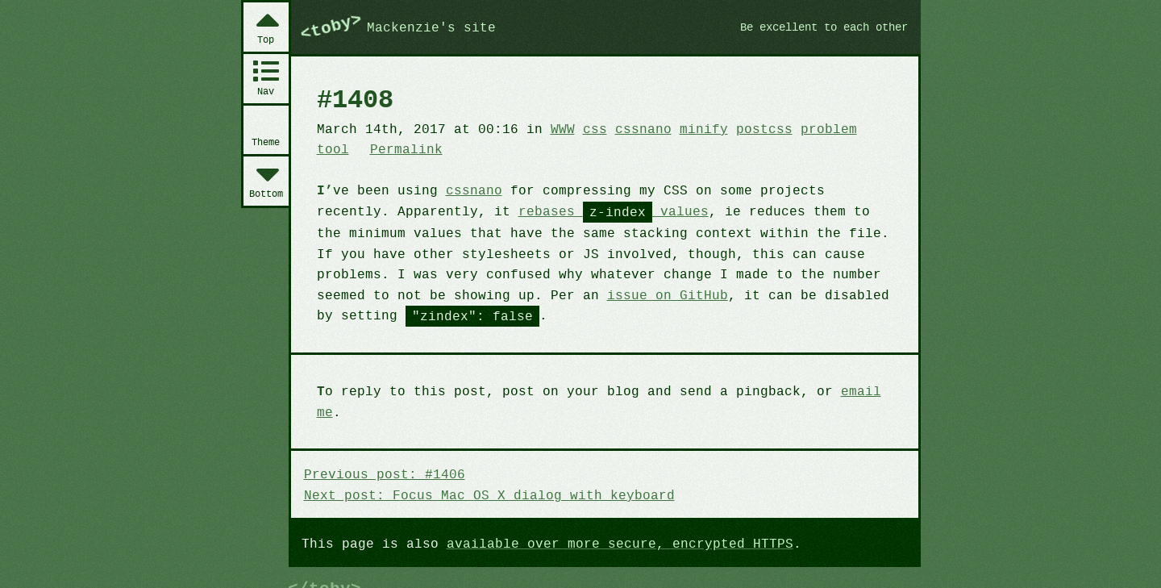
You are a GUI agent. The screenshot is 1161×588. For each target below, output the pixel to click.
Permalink (351, 148)
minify (688, 128)
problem (808, 128)
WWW (552, 128)
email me (851, 389)
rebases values (524, 210)
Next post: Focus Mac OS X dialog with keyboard (482, 472)
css (583, 128)
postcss (746, 128)
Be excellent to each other (817, 26)
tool (858, 128)
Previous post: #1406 (381, 451)
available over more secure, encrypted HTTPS (606, 521)
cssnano (630, 128)
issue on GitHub (522, 293)
